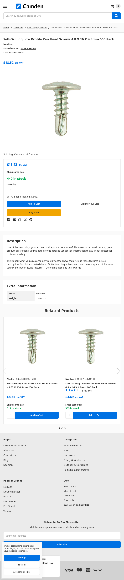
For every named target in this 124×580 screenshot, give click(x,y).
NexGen (7, 486)
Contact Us (9, 455)
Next (119, 371)
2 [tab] (62, 428)
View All (7, 511)
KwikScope (9, 501)
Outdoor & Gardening (76, 464)
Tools (67, 450)
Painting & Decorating (76, 469)
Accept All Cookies (21, 571)
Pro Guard (9, 506)
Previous (4, 371)
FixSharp (8, 496)
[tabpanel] (32, 370)
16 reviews (86, 390)
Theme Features (73, 445)
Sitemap (8, 464)
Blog (6, 460)
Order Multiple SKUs (14, 445)
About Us (8, 450)
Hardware (69, 455)
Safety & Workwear (74, 460)
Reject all (22, 564)
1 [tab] (59, 428)
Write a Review (28, 48)
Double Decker (11, 491)
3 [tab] (65, 428)
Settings (22, 557)
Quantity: (11, 184)
